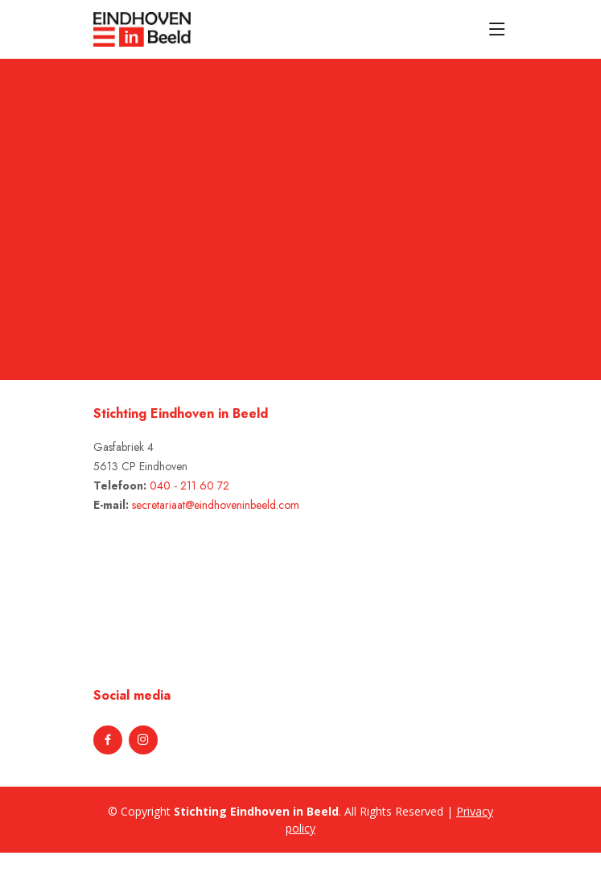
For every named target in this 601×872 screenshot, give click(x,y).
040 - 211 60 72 (189, 485)
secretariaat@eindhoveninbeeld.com (215, 505)
